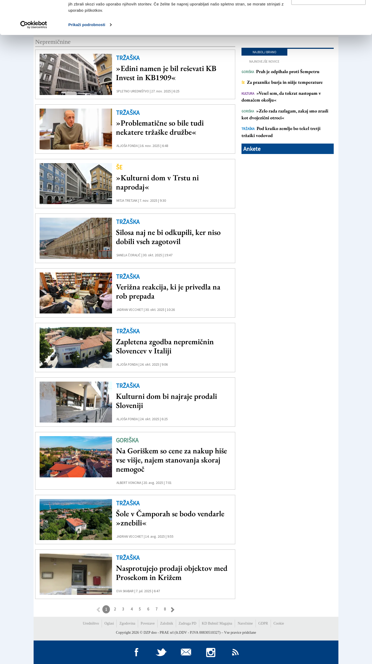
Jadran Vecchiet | (130, 309)
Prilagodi (328, 31)
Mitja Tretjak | (127, 200)
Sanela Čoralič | (129, 255)
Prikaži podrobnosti (86, 58)
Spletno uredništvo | (133, 91)
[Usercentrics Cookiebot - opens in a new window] (34, 58)
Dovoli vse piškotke (328, 13)
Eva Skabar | (125, 591)
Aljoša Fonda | (127, 146)
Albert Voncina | (129, 483)
